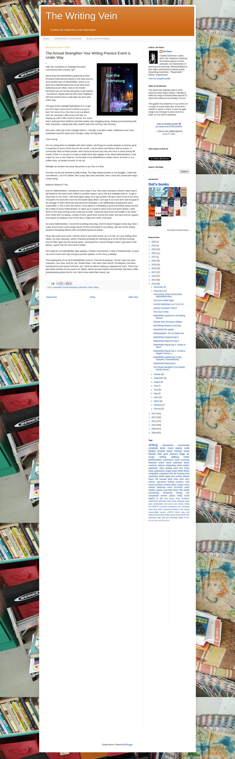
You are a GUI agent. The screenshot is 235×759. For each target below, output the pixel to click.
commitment (154, 493)
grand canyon (178, 485)
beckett (166, 520)
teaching (181, 473)
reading (168, 468)
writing (95, 287)
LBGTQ (155, 507)
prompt (161, 451)
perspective (172, 507)
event (169, 487)
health (161, 476)
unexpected (154, 496)
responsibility (154, 512)
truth (169, 501)
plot (172, 476)
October (157, 374)
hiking (172, 515)
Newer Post (52, 297)
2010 (154, 425)
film (171, 473)
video (161, 468)
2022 (154, 253)
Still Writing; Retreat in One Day (167, 325)
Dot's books (159, 184)
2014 (154, 284)
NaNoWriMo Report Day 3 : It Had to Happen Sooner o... (169, 352)
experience (164, 473)
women (164, 496)
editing (162, 457)
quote (186, 487)
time (181, 468)
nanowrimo (82, 287)
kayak (167, 476)
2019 (154, 265)
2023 (154, 249)
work (186, 448)
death (160, 509)
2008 (154, 433)
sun (150, 507)
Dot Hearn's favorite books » (178, 230)
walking (175, 457)
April (156, 397)
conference (167, 493)
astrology (185, 507)
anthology (174, 518)
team (178, 498)
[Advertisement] (185, 576)
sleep (151, 471)
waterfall (161, 520)
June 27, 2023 (169, 134)
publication (153, 468)
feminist (186, 518)
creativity (153, 448)
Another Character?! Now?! (165, 308)
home (186, 485)
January (157, 409)
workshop (185, 460)
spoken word (161, 490)
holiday (179, 493)
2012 (154, 417)
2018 (154, 268)
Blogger (129, 744)
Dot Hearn (167, 51)
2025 (154, 242)
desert (172, 498)
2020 (154, 261)
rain (179, 507)
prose (170, 504)
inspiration (177, 462)
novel (90, 287)
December (159, 287)
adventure (161, 487)
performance (155, 459)
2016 (154, 276)
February (158, 405)
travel (169, 451)
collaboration (159, 471)
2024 (154, 245)
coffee (167, 515)
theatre (152, 451)
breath (186, 490)
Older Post (133, 297)
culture (172, 496)
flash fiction (173, 490)
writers (161, 462)
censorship (153, 509)
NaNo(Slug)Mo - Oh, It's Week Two (168, 333)
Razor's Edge (177, 454)
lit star (160, 498)
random (152, 487)
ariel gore (162, 454)
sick (187, 493)
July (156, 386)
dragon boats (171, 471)
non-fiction (178, 487)
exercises (153, 465)
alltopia (151, 515)
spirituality (162, 501)
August (157, 382)
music (152, 457)
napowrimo (161, 482)
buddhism (185, 498)
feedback (175, 509)
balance (161, 465)
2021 (154, 257)
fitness (186, 471)
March (157, 401)
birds (162, 515)
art (188, 454)
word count (166, 448)
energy (180, 504)
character (153, 462)
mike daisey (184, 509)
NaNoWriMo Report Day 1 (164, 363)
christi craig (180, 512)
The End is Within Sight (163, 300)
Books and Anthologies (98, 38)
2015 (154, 280)
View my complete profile (159, 78)
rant (187, 512)
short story (184, 479)
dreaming (167, 509)
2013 (154, 413)
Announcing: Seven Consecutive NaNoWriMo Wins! (167, 295)
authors (152, 482)
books (186, 468)
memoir (178, 451)
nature (179, 465)
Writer (180, 471)
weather (152, 490)
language (180, 501)
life (175, 473)
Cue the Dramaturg (70, 287)
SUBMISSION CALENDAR (67, 38)
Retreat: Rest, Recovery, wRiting (167, 322)
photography (158, 504)
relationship (153, 501)
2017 (154, 272)
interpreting (171, 465)
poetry (179, 448)
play (166, 504)
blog (166, 498)
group (174, 501)
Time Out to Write (161, 312)
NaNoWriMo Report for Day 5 (166, 341)
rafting (186, 504)
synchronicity (180, 515)
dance (186, 462)
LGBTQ (170, 512)
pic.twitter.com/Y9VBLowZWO (169, 126)
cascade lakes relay (168, 479)
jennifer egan (153, 520)
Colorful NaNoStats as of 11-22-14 (168, 304)
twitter (180, 518)
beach (169, 462)
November (159, 291)
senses (163, 512)
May (156, 393)
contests (167, 485)
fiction (177, 460)
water (186, 457)
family (179, 496)
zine (167, 518)
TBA (181, 490)
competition (153, 473)
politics (186, 465)
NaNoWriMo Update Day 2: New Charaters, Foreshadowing (167, 358)
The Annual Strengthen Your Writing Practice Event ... (169, 368)
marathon (179, 482)
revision (178, 476)
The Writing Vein (81, 15)
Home (46, 38)
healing (171, 482)
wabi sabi (161, 518)
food (187, 473)
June (156, 390)
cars (175, 504)
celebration (153, 476)
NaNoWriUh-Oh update (163, 329)
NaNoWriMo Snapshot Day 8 (166, 337)
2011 (154, 421)
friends (152, 454)
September (159, 378)
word (175, 468)
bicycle (157, 515)
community (57, 287)
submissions (168, 460)
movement (163, 507)
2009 (154, 429)
